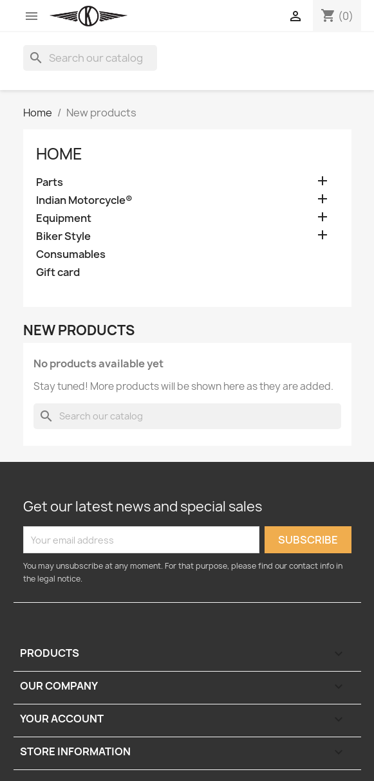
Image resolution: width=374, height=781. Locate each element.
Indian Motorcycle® (84, 200)
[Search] (90, 58)
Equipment (63, 218)
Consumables (71, 254)
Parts (49, 182)
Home (59, 154)
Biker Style (63, 236)
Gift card (58, 272)
